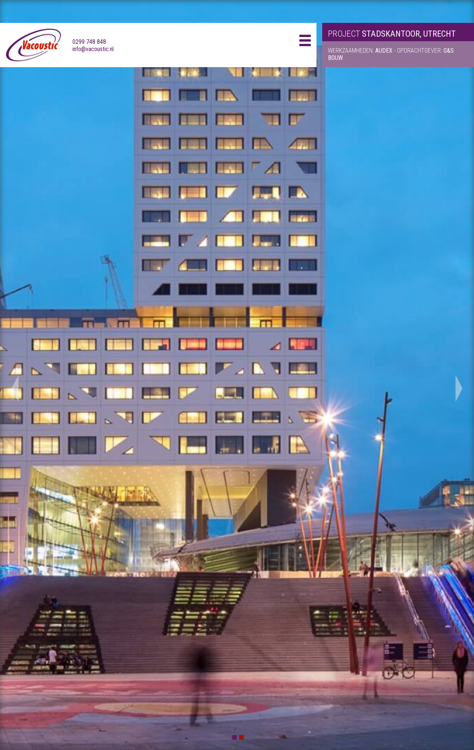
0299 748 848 (89, 41)
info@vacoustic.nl (93, 49)
